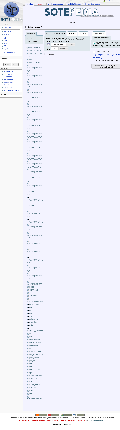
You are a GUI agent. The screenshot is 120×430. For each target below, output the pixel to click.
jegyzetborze (34, 339)
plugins (32, 361)
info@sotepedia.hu (9, 52)
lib (30, 349)
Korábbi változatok (74, 4)
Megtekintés (99, 33)
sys (30, 372)
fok (30, 316)
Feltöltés (72, 33)
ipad (31, 336)
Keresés (83, 33)
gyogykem (33, 322)
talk (30, 381)
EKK (5, 41)
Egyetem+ (7, 31)
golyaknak (33, 319)
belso (31, 287)
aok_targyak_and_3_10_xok (39, 221)
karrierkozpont (35, 342)
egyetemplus (34, 304)
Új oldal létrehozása (92, 4)
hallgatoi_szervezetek (36, 330)
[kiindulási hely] (33, 48)
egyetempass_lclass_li (36, 301)
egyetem (33, 296)
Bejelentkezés (111, 1)
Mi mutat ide (8, 71)
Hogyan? (7, 34)
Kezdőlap (7, 28)
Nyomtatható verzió (11, 85)
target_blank (34, 384)
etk (30, 313)
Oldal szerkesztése (55, 4)
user (31, 390)
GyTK (6, 49)
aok (30, 59)
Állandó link (8, 88)
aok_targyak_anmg (35, 284)
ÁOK (5, 38)
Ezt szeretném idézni (11, 90)
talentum (33, 378)
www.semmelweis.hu (36, 399)
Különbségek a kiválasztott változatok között (105, 66)
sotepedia (33, 366)
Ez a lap (30, 4)
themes (32, 387)
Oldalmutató (8, 82)
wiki (31, 393)
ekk (30, 307)
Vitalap (39, 4)
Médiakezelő (8, 79)
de (30, 293)
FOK (5, 46)
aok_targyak (34, 62)
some (31, 363)
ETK (5, 43)
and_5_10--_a (35, 50)
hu (30, 333)
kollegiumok (34, 345)
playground (34, 358)
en (30, 310)
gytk (31, 325)
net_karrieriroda (36, 355)
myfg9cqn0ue (35, 352)
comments (33, 290)
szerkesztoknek (35, 375)
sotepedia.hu (34, 369)
